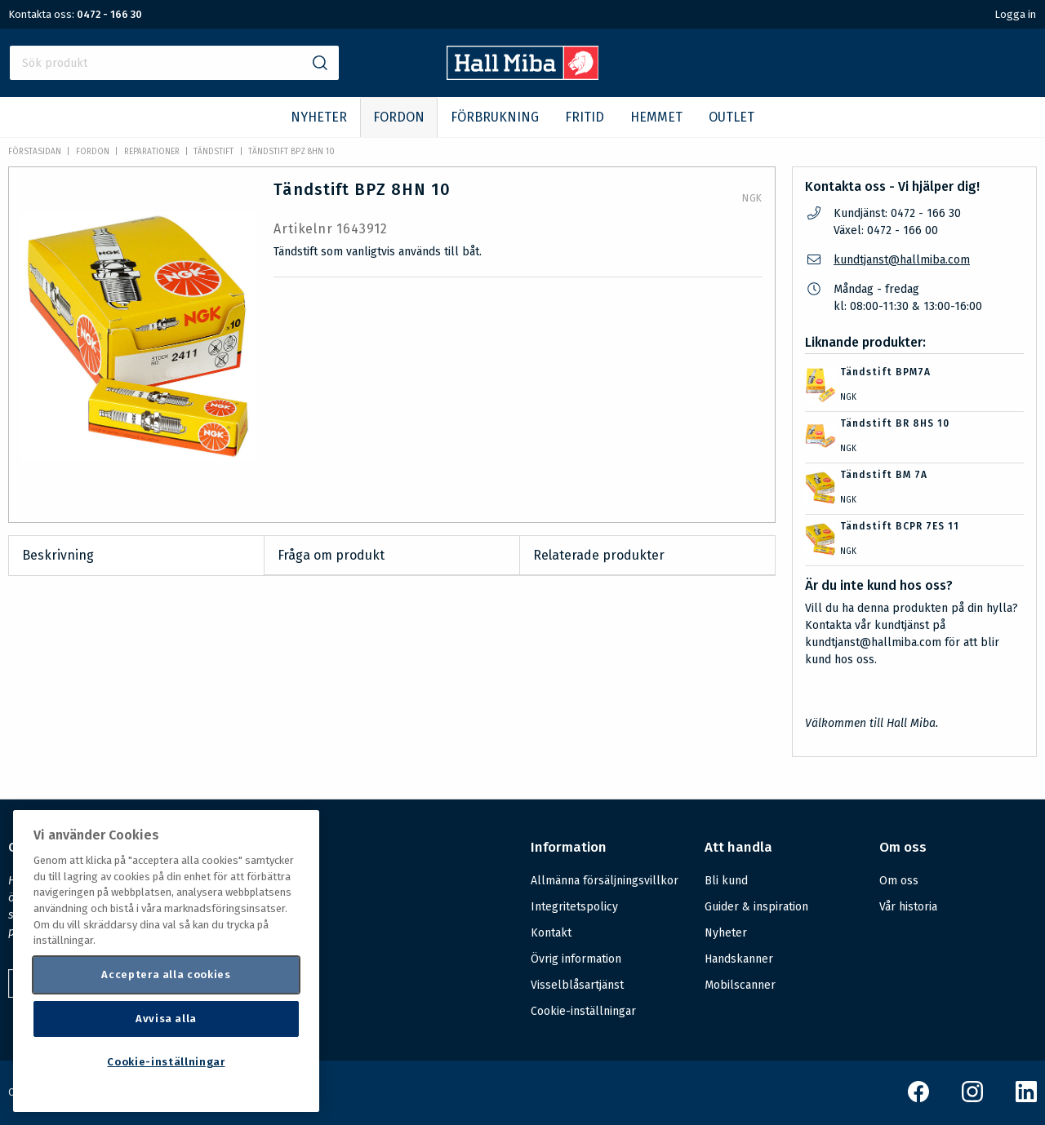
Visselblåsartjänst (577, 985)
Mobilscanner (740, 985)
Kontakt (551, 933)
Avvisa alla (166, 1018)
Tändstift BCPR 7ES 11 (899, 526)
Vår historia (908, 907)
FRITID (584, 117)
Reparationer (152, 152)
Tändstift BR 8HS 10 (894, 423)
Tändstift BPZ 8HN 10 (291, 152)
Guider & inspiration (756, 907)
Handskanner (739, 959)
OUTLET (731, 117)
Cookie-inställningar (583, 1011)
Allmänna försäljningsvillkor (604, 881)
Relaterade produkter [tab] (599, 555)
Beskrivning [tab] (58, 555)
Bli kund (726, 881)
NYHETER (319, 117)
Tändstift (213, 152)
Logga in (1015, 14)
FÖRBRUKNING (495, 117)
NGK (752, 198)
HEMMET (656, 117)
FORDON (399, 117)
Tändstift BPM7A (885, 372)
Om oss (898, 881)
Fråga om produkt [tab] (331, 555)
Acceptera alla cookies (165, 974)
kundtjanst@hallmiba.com (902, 260)
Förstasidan (34, 152)
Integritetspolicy (574, 907)
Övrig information (576, 959)
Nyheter (726, 933)
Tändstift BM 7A (883, 475)
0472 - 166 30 (109, 14)
